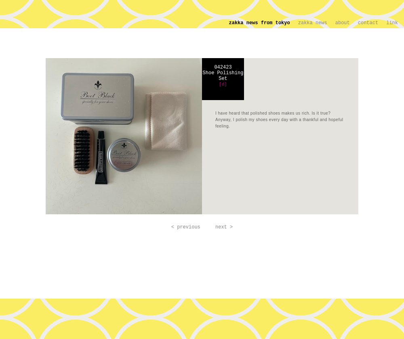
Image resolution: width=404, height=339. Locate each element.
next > (224, 227)
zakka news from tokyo (259, 23)
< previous (185, 227)
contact (368, 23)
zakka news (312, 23)
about (342, 23)
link (392, 23)
